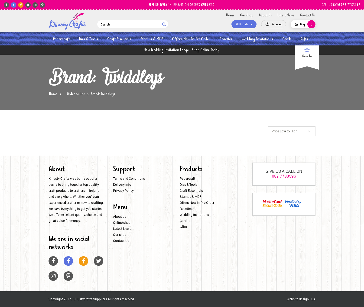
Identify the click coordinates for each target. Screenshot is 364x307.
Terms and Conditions (129, 178)
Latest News (285, 15)
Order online (76, 94)
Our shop (246, 15)
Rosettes (226, 39)
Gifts (304, 39)
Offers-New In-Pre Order (191, 39)
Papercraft (61, 39)
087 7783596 (284, 176)
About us (119, 216)
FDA (312, 299)
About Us (265, 15)
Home (230, 15)
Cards (286, 39)
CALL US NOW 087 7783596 (341, 5)
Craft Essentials (119, 39)
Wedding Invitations (257, 39)
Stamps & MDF (151, 39)
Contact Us (307, 15)
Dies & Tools (88, 39)
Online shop (121, 222)
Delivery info (122, 184)
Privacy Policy (123, 190)
